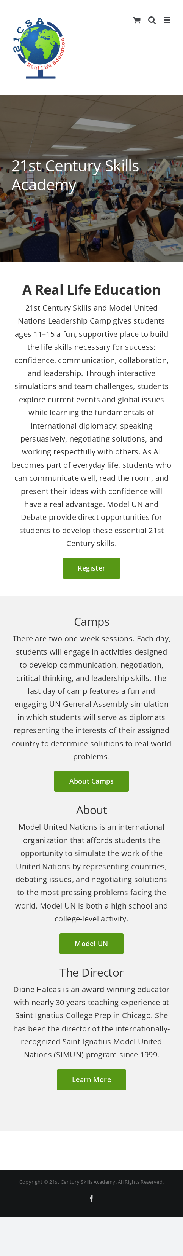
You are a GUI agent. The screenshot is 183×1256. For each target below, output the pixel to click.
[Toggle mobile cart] (137, 20)
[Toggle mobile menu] (168, 20)
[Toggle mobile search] (152, 20)
